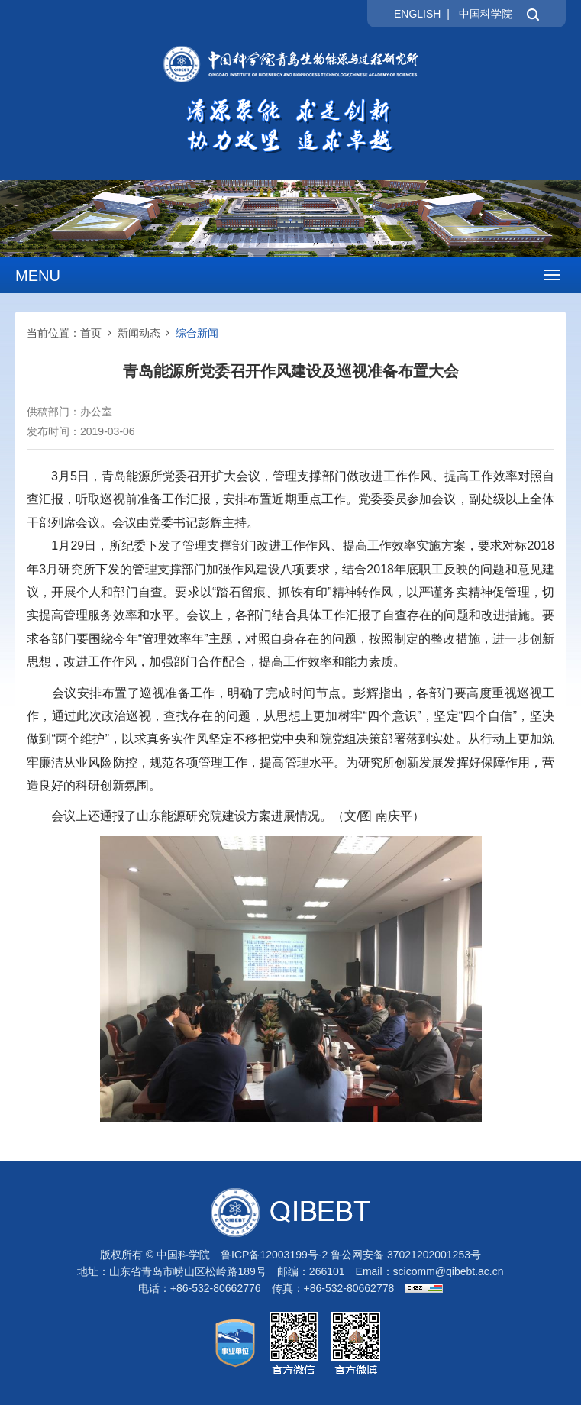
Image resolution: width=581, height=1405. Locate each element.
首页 (91, 333)
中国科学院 (485, 14)
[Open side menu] (552, 275)
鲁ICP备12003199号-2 (274, 1254)
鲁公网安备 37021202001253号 (406, 1254)
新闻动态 (139, 333)
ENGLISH (417, 14)
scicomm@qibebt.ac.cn (448, 1271)
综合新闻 (197, 333)
